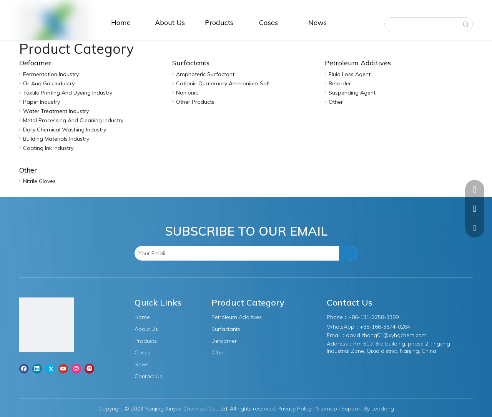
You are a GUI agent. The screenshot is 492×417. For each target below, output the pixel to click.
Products (146, 340)
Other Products (195, 101)
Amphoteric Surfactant (205, 74)
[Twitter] (50, 369)
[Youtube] (63, 369)
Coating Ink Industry (48, 148)
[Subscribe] (348, 253)
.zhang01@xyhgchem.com (393, 335)
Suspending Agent (352, 92)
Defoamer (35, 62)
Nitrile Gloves (39, 181)
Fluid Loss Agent (350, 74)
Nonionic (187, 92)
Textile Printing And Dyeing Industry (67, 92)
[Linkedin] (37, 369)
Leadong (382, 408)
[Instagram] (76, 369)
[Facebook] (24, 369)
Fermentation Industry (51, 74)
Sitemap (326, 408)
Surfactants (190, 62)
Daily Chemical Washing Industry (64, 129)
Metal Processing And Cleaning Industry (73, 120)
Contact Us (148, 376)
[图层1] (46, 324)
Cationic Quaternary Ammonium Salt (223, 83)
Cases (142, 352)
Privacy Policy (295, 408)
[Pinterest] (89, 369)
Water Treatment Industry (56, 111)
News (142, 364)
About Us (146, 329)
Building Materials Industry (56, 138)
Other (336, 101)
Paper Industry (41, 101)
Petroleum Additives (358, 62)
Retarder (340, 83)
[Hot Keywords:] (465, 24)
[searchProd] (422, 24)
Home (142, 317)
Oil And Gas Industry (49, 83)
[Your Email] (168, 253)
